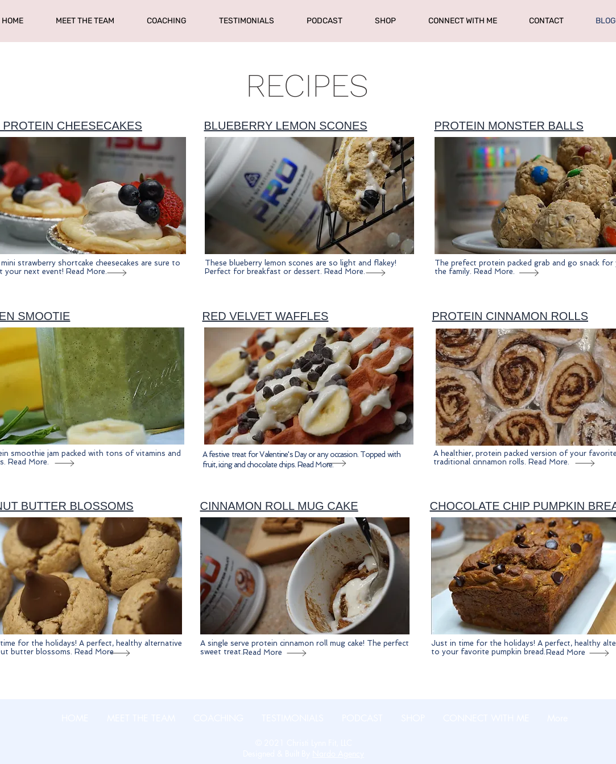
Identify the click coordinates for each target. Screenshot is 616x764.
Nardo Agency (338, 753)
